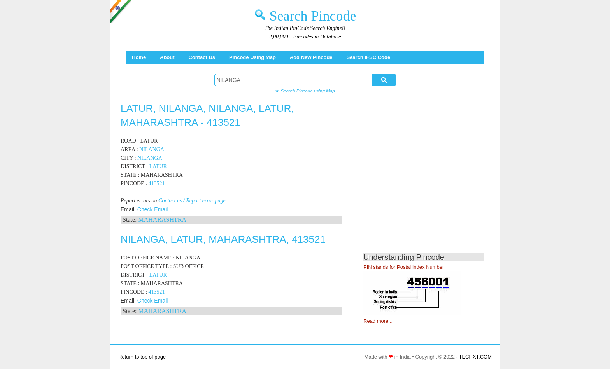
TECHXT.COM (475, 357)
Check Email (152, 209)
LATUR (158, 166)
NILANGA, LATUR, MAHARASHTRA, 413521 (223, 239)
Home (139, 57)
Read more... (378, 321)
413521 (157, 183)
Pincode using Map (252, 57)
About (167, 57)
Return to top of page (142, 357)
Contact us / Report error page (192, 201)
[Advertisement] (428, 178)
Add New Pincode (311, 57)
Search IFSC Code (368, 57)
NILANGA (151, 149)
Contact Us (201, 57)
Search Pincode (313, 16)
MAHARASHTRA (162, 219)
